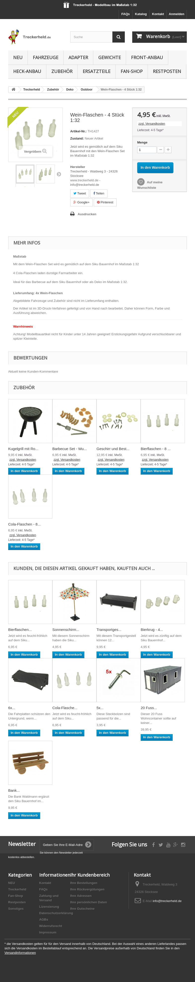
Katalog (141, 14)
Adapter (78, 57)
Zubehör (61, 71)
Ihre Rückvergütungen (87, 889)
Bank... (14, 790)
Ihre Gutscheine (82, 908)
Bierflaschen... (20, 629)
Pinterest (105, 202)
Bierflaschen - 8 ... (156, 449)
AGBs (43, 919)
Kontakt (158, 14)
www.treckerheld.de (84, 180)
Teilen (98, 193)
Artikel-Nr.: (78, 131)
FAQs (125, 14)
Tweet (79, 193)
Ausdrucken (87, 214)
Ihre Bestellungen (83, 883)
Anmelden (176, 14)
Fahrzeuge (45, 57)
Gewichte (109, 57)
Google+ (81, 202)
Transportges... (109, 629)
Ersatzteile (96, 71)
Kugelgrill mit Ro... (23, 449)
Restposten (167, 71)
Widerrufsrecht (50, 926)
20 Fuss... (149, 708)
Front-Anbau (147, 57)
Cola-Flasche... (64, 708)
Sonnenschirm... (65, 629)
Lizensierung (49, 907)
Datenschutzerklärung (56, 913)
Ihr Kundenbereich (90, 875)
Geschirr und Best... (113, 449)
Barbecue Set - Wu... (69, 449)
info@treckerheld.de (167, 901)
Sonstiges (16, 908)
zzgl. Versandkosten (151, 123)
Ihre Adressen (81, 896)
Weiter (58, 173)
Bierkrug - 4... (152, 629)
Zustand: (77, 138)
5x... (100, 708)
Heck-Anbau (27, 71)
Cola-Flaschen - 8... (24, 524)
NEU (18, 57)
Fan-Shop (132, 71)
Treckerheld (17, 889)
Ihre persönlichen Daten (88, 902)
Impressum (47, 932)
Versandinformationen (20, 953)
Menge (142, 142)
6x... (11, 708)
